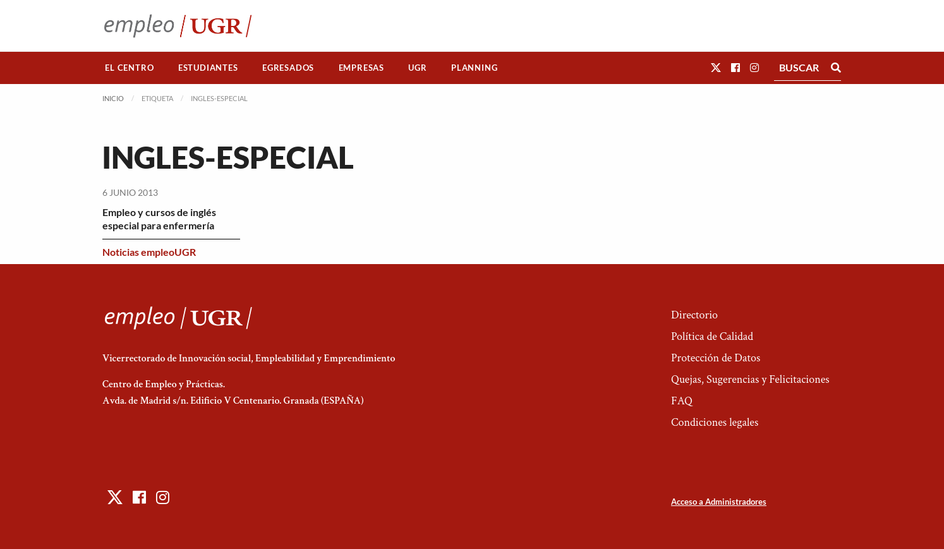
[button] (716, 67)
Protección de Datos (715, 358)
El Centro (129, 68)
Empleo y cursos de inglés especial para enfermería (159, 218)
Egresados (288, 68)
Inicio (113, 98)
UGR (417, 68)
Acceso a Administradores (718, 502)
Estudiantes (208, 68)
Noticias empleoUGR (149, 252)
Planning (474, 68)
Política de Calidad (712, 336)
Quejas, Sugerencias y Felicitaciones (750, 379)
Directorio (694, 315)
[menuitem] (129, 68)
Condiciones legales (714, 422)
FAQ (682, 401)
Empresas (361, 68)
